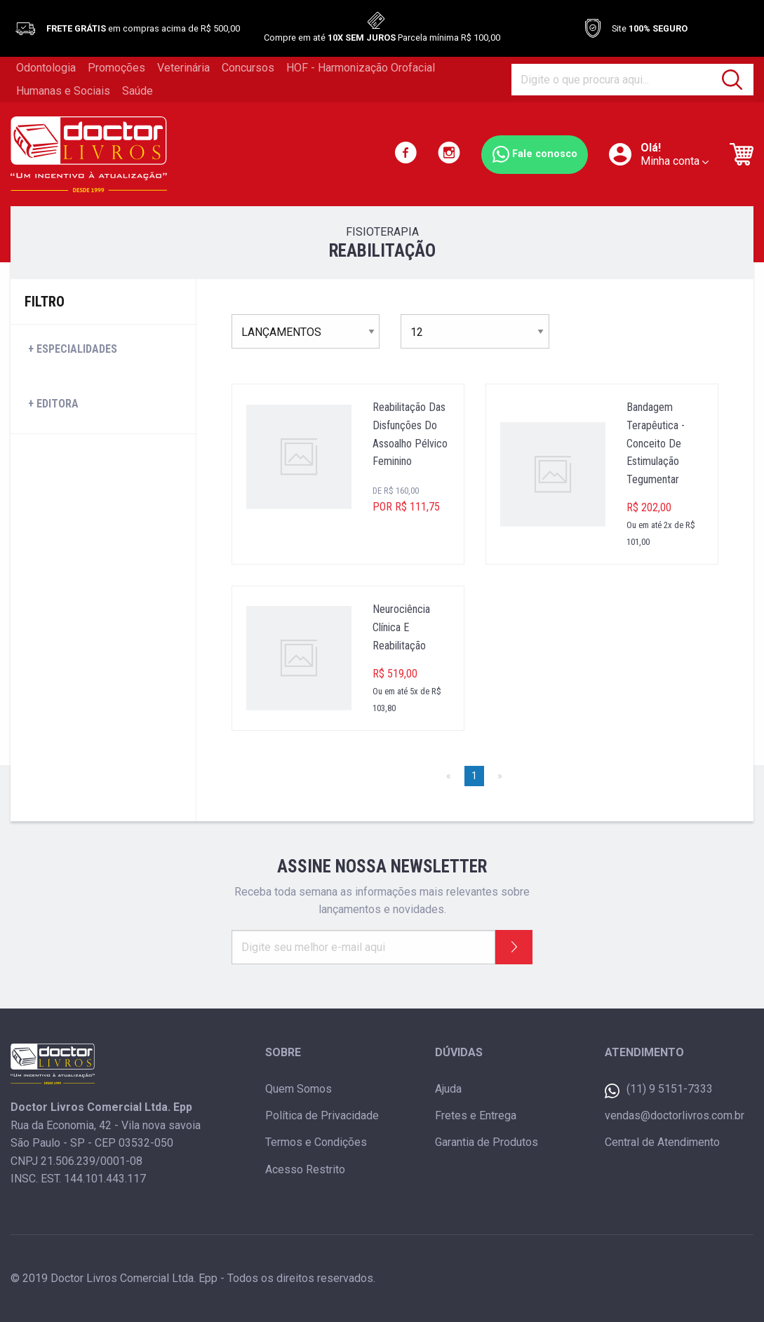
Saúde (137, 90)
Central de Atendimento (662, 1142)
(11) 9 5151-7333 (659, 1090)
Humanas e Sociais (63, 90)
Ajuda (448, 1088)
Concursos (248, 67)
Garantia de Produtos (486, 1142)
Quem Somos (298, 1088)
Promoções (116, 67)
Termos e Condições (316, 1142)
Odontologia (46, 67)
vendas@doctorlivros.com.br (674, 1115)
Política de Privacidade (322, 1115)
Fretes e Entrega (475, 1115)
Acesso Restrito (305, 1169)
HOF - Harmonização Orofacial (360, 67)
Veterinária (183, 67)
